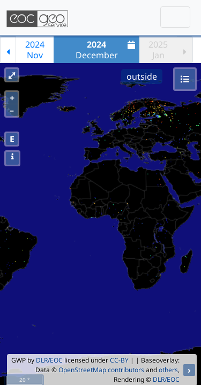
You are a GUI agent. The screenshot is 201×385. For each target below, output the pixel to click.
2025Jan (158, 49)
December (107, 49)
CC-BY (119, 360)
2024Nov (34, 49)
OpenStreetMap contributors (101, 369)
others (168, 369)
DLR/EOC (49, 360)
